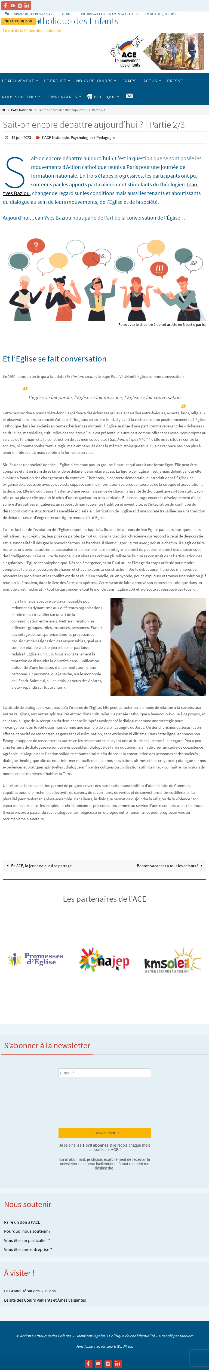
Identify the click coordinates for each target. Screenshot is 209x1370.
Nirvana (107, 1346)
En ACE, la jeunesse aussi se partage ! (39, 865)
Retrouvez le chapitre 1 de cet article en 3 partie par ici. (160, 324)
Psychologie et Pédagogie (97, 137)
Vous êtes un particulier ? (27, 1240)
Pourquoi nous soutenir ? (27, 1231)
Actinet (68, 14)
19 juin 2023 (22, 137)
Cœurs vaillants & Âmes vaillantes (109, 14)
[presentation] (81, 1102)
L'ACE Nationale (22, 110)
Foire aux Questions (162, 14)
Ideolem (186, 1335)
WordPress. (124, 1346)
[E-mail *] (105, 1072)
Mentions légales (91, 1335)
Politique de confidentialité (132, 1335)
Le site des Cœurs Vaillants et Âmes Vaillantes (45, 1299)
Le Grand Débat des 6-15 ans (30, 1290)
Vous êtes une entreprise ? (28, 1249)
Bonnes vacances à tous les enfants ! (170, 865)
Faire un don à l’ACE (22, 1222)
